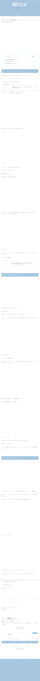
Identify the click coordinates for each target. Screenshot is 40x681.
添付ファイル (4, 618)
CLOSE (33, 56)
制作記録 (4, 12)
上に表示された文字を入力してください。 (10, 607)
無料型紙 (9, 12)
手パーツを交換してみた (10, 61)
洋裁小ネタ (20, 12)
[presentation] (9, 613)
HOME (3, 668)
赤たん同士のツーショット (11, 63)
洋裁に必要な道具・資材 (32, 12)
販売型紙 (15, 12)
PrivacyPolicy (24, 14)
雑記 (25, 12)
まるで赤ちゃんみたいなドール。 (12, 59)
